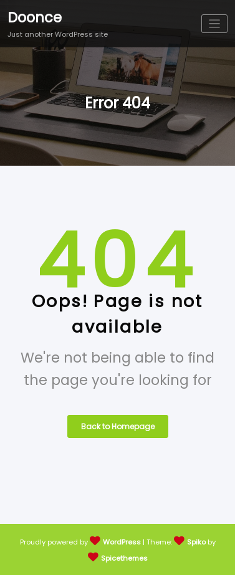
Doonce (34, 17)
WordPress (122, 542)
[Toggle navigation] (214, 24)
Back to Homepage (118, 426)
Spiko (196, 542)
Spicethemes (124, 558)
